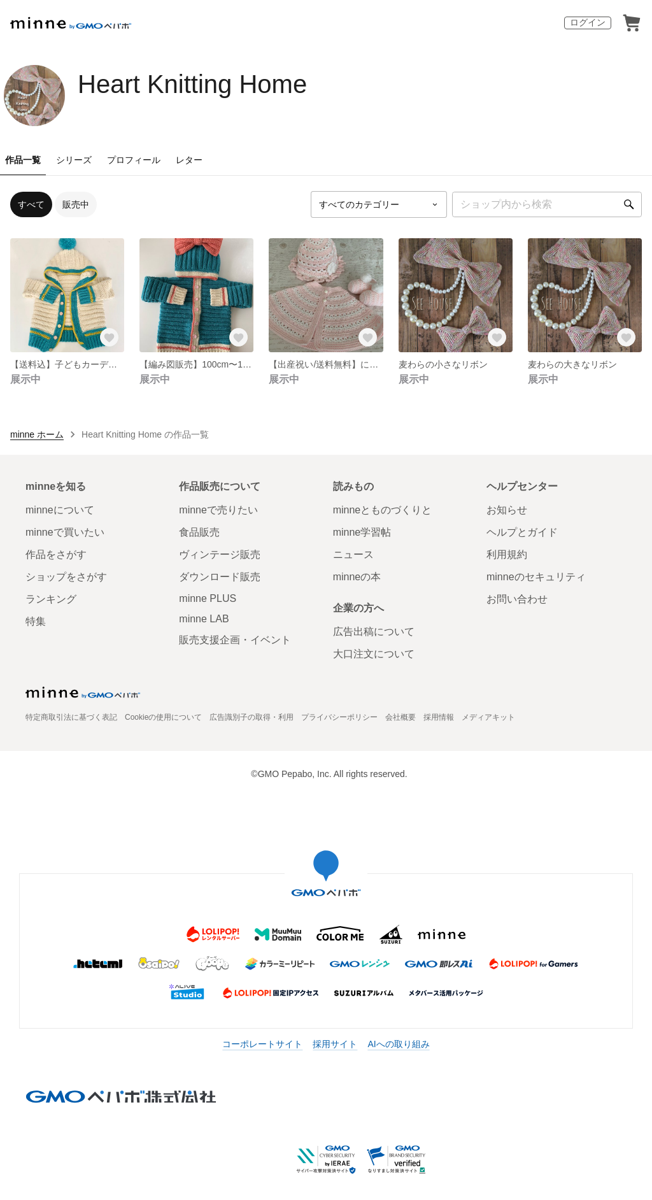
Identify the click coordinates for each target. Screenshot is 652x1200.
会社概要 (400, 717)
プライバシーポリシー (339, 717)
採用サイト (335, 1044)
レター (189, 160)
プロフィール (133, 160)
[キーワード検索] (547, 204)
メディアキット (488, 717)
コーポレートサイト (262, 1044)
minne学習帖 (362, 532)
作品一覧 (23, 160)
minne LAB (204, 618)
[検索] (629, 204)
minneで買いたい (64, 532)
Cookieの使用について (163, 717)
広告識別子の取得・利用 (251, 717)
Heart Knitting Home (192, 84)
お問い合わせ (517, 599)
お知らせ (506, 509)
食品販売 (199, 532)
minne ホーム (37, 434)
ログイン (588, 22)
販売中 (75, 204)
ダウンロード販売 (219, 576)
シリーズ (74, 160)
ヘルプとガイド (522, 532)
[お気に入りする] (108, 336)
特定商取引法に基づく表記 (71, 717)
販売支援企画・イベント (235, 639)
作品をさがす (56, 554)
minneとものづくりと (382, 509)
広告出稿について (374, 631)
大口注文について (374, 653)
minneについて (59, 509)
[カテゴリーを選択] (379, 204)
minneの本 (357, 576)
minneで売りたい (218, 509)
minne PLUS (207, 598)
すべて (31, 204)
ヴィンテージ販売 (219, 554)
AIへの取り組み (398, 1044)
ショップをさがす (66, 576)
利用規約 (506, 554)
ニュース (353, 554)
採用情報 (438, 717)
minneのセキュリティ (536, 576)
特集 (35, 621)
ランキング (50, 599)
